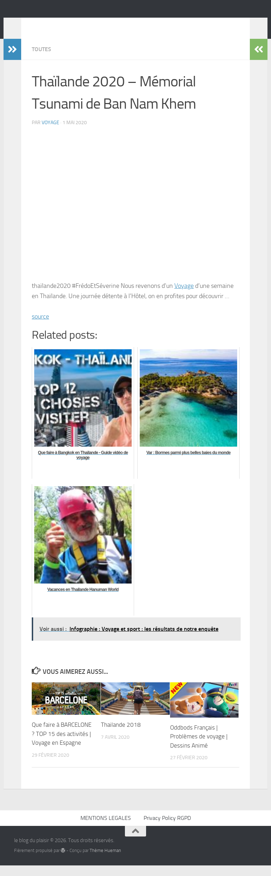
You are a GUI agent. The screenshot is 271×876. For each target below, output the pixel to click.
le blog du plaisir (64, 24)
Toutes (41, 59)
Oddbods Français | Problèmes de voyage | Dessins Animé (199, 747)
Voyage (184, 296)
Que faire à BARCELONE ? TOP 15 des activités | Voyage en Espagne (61, 744)
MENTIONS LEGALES (105, 828)
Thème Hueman (105, 861)
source (40, 327)
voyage (50, 133)
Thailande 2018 (121, 735)
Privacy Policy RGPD (167, 828)
